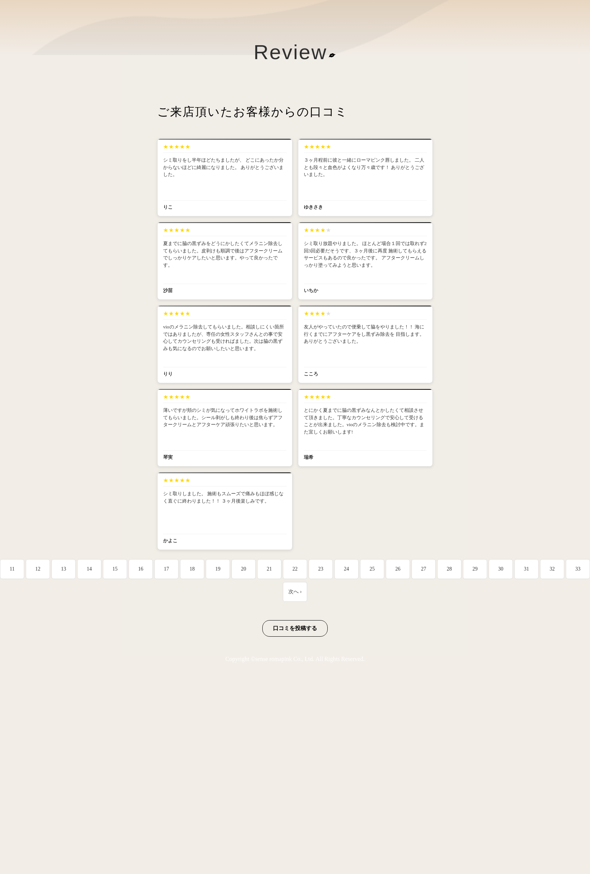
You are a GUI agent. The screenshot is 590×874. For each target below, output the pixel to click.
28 (449, 569)
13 (63, 569)
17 (166, 569)
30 (500, 569)
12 (37, 569)
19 (217, 569)
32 (552, 569)
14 (89, 569)
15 (115, 569)
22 (295, 569)
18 (192, 569)
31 (526, 569)
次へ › (295, 591)
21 (269, 569)
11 (12, 569)
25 (372, 569)
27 (423, 569)
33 (577, 569)
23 (320, 569)
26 (397, 569)
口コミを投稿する (295, 628)
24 (346, 569)
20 (243, 569)
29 (475, 569)
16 (140, 569)
